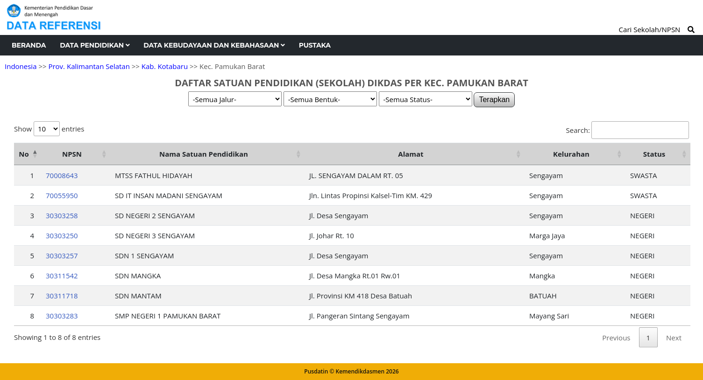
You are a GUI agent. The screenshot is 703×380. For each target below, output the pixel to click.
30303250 (62, 235)
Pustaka (315, 45)
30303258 (62, 215)
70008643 (62, 175)
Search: (627, 130)
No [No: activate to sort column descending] (23, 154)
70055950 (62, 195)
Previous (616, 337)
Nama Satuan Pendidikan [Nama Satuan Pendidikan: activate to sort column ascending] (203, 154)
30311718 (62, 295)
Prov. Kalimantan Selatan (88, 66)
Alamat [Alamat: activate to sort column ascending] (410, 154)
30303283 (62, 315)
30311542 (62, 275)
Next (674, 337)
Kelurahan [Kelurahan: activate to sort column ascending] (571, 154)
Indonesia (20, 66)
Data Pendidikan (94, 45)
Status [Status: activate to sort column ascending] (654, 154)
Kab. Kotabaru (165, 66)
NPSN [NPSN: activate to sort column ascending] (72, 154)
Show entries (49, 128)
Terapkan (494, 100)
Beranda (29, 45)
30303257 (62, 255)
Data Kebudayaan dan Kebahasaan (213, 45)
